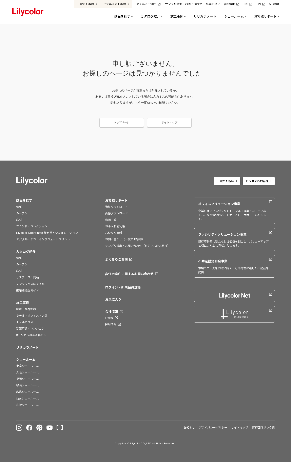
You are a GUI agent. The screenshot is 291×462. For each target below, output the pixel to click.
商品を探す (24, 200)
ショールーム (26, 360)
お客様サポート (116, 200)
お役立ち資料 (113, 232)
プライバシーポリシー (213, 427)
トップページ (122, 122)
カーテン (21, 213)
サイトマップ (169, 122)
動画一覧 (110, 219)
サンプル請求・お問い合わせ (183, 4)
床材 (19, 219)
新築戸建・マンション (30, 328)
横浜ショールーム (27, 385)
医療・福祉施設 (26, 309)
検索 (276, 4)
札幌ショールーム (27, 405)
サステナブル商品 (27, 277)
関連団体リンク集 (263, 427)
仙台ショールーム (27, 398)
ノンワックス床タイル (30, 284)
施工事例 (22, 303)
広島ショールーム (27, 391)
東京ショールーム (27, 365)
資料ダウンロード (116, 207)
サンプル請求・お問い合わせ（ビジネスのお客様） (137, 245)
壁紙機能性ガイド (27, 290)
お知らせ (189, 427)
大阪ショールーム (27, 372)
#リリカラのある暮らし (31, 335)
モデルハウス (24, 322)
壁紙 (19, 207)
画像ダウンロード (116, 213)
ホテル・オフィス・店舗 (31, 315)
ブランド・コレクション (31, 226)
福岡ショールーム (27, 378)
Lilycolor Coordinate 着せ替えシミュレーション (47, 232)
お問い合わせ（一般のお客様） (125, 239)
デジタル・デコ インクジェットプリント (43, 239)
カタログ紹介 (26, 252)
